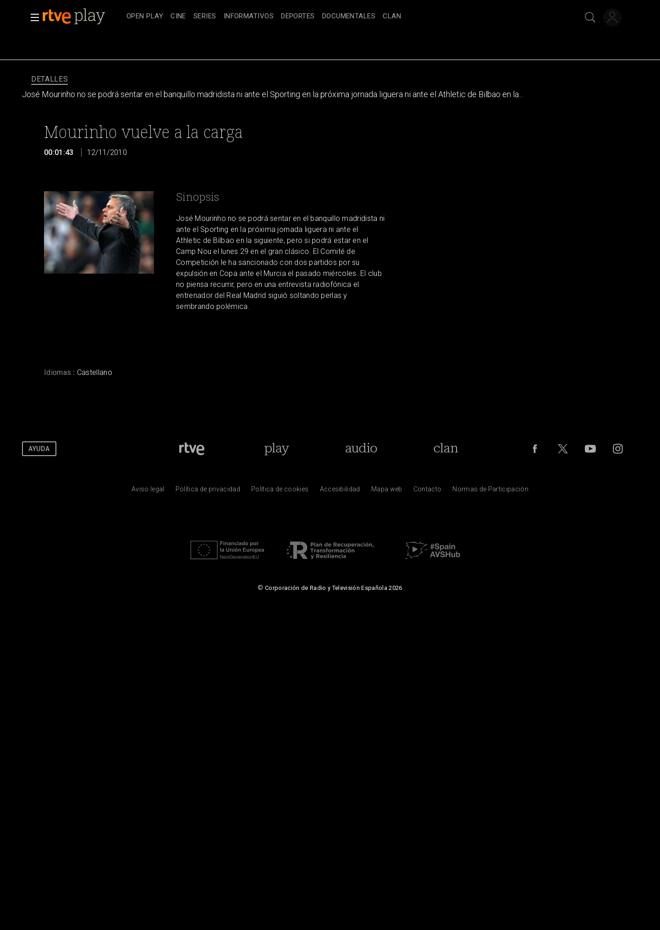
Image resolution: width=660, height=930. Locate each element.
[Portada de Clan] (446, 448)
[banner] (82, 16)
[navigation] (340, 16)
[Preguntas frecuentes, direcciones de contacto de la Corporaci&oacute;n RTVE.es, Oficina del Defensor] (427, 491)
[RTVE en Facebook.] (535, 448)
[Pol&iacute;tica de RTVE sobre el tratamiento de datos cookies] (279, 491)
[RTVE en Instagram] (617, 448)
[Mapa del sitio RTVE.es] (386, 491)
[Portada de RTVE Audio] (361, 448)
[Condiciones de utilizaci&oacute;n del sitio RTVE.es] (148, 491)
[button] (32, 17)
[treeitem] (144, 16)
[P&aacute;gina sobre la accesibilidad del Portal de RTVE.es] (340, 491)
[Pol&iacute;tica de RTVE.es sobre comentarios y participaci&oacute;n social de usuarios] (490, 491)
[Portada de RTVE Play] (276, 448)
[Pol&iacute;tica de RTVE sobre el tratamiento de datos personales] (208, 491)
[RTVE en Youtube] (590, 448)
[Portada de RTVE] (192, 448)
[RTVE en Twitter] (563, 448)
